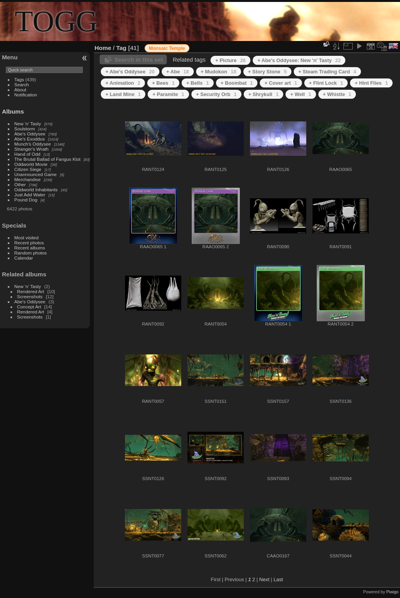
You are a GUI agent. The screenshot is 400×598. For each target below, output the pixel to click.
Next (264, 579)
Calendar (23, 257)
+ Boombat (237, 83)
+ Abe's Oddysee (130, 72)
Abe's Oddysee (29, 133)
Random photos (30, 252)
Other (20, 184)
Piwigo (392, 591)
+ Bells (197, 83)
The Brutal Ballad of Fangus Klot (47, 159)
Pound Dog (26, 199)
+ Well (300, 94)
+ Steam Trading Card (327, 72)
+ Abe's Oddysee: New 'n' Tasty (299, 60)
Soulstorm (24, 128)
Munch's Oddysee (32, 143)
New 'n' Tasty (27, 123)
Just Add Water (29, 194)
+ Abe (177, 72)
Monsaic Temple (167, 48)
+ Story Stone (267, 72)
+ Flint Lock (326, 83)
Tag (121, 47)
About (20, 89)
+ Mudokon (218, 72)
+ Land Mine (123, 94)
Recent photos (29, 242)
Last (278, 579)
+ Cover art (280, 83)
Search (21, 84)
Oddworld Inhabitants (36, 189)
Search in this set (138, 59)
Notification (25, 94)
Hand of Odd (27, 154)
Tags (19, 79)
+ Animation (122, 83)
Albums (13, 111)
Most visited (26, 237)
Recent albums (29, 247)
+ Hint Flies (371, 83)
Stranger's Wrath (31, 148)
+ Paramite (168, 94)
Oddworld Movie (31, 164)
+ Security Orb (216, 94)
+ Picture (230, 60)
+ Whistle (337, 94)
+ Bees (163, 83)
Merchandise (27, 179)
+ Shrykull (263, 94)
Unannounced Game (35, 174)
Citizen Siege (27, 169)
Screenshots (30, 296)
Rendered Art (30, 291)
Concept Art (29, 306)
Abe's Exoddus (29, 138)
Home (103, 47)
